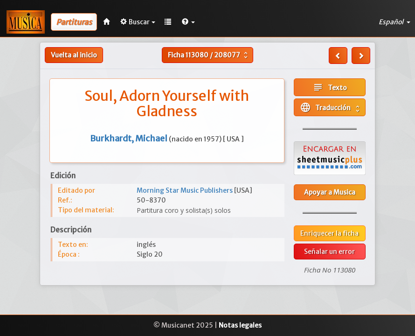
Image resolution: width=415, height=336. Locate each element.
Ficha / (209, 55)
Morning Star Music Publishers (185, 190)
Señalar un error (329, 251)
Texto (329, 87)
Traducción (331, 107)
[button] (188, 22)
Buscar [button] (137, 22)
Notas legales (240, 325)
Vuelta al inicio (74, 55)
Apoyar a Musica (329, 192)
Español (394, 22)
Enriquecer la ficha (329, 233)
